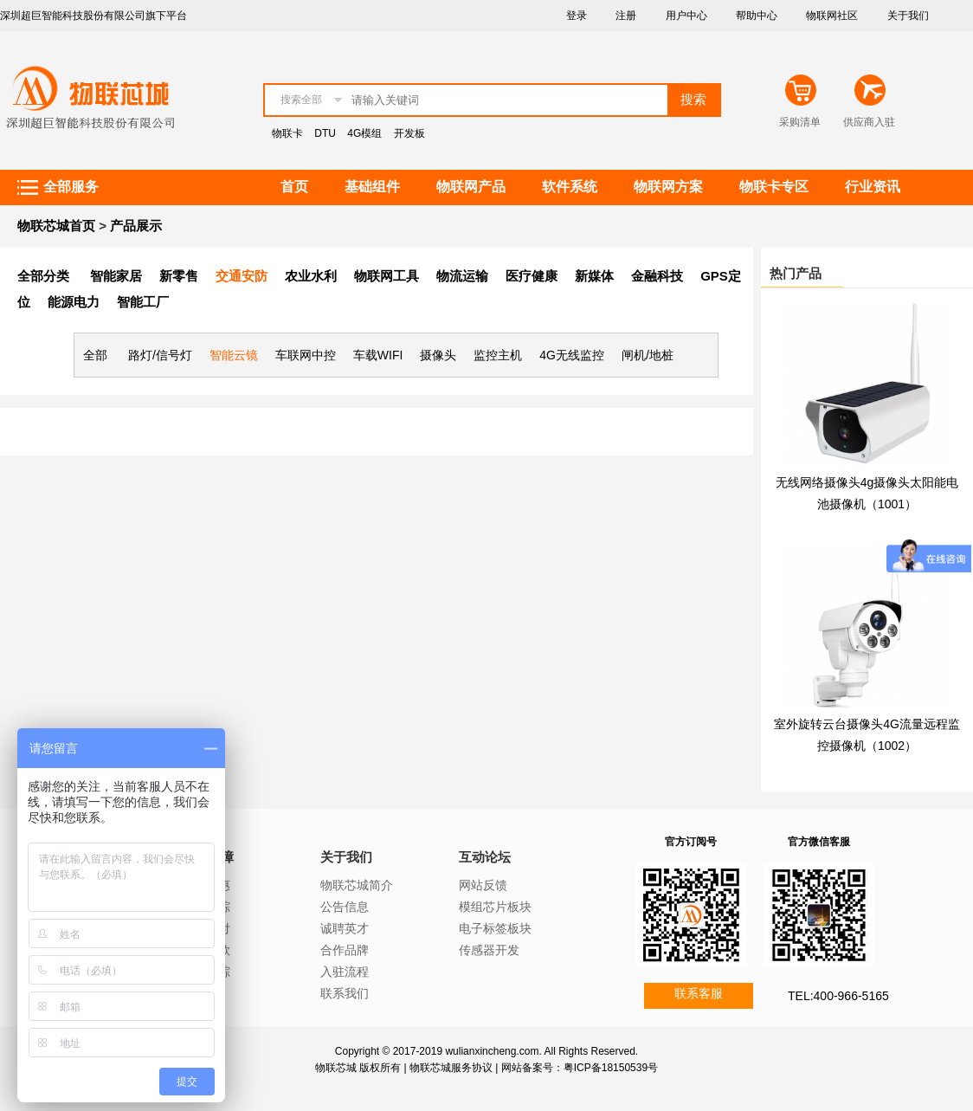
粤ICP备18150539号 (611, 1068)
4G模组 (364, 133)
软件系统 (569, 186)
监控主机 (498, 355)
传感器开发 (489, 950)
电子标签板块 (495, 928)
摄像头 (438, 355)
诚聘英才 (344, 928)
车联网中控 (305, 355)
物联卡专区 (774, 186)
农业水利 (311, 275)
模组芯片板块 (495, 907)
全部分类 (43, 275)
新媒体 (594, 275)
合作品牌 (344, 950)
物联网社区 (832, 16)
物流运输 (462, 275)
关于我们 (908, 16)
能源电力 (74, 301)
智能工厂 (143, 301)
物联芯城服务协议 (451, 1068)
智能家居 (116, 275)
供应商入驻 (869, 122)
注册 (625, 16)
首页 (294, 186)
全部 (95, 355)
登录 (576, 16)
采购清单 (800, 122)
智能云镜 (233, 355)
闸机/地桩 (647, 355)
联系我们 (344, 993)
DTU (325, 133)
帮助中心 (756, 16)
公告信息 (344, 907)
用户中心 (686, 16)
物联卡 (287, 133)
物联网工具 (386, 275)
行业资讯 (872, 186)
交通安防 (241, 275)
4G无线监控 (571, 355)
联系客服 (698, 993)
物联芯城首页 (56, 225)
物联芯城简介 (356, 885)
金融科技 (657, 275)
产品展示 (136, 225)
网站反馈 (483, 885)
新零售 (178, 275)
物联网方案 (668, 186)
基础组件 (372, 186)
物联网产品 (471, 186)
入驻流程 (344, 972)
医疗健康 (531, 275)
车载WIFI (378, 355)
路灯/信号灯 (160, 355)
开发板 (409, 133)
